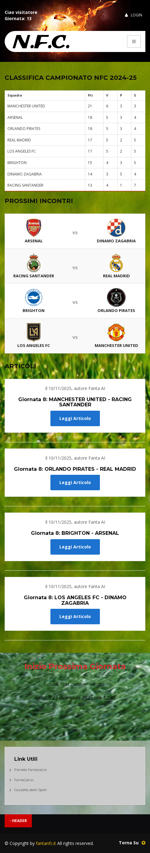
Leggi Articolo (75, 418)
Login (133, 15)
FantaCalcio (23, 780)
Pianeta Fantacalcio (30, 770)
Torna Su (132, 843)
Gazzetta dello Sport (30, 790)
